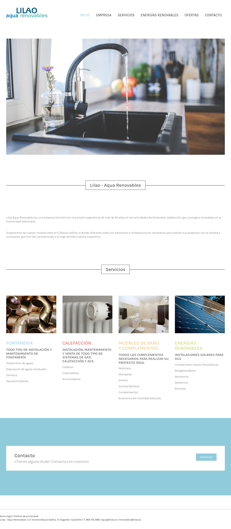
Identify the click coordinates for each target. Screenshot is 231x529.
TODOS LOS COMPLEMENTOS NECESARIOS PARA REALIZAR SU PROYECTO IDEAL (144, 358)
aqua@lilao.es (109, 519)
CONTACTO (213, 15)
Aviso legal (6, 516)
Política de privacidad (26, 516)
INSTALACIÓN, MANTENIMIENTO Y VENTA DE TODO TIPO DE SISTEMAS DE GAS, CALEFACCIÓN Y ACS (86, 355)
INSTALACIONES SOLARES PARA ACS (199, 357)
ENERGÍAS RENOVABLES (159, 15)
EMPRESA (103, 15)
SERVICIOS (126, 15)
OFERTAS (192, 15)
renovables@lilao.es (130, 519)
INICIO (85, 15)
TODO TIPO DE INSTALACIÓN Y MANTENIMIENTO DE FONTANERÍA (29, 353)
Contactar (206, 457)
